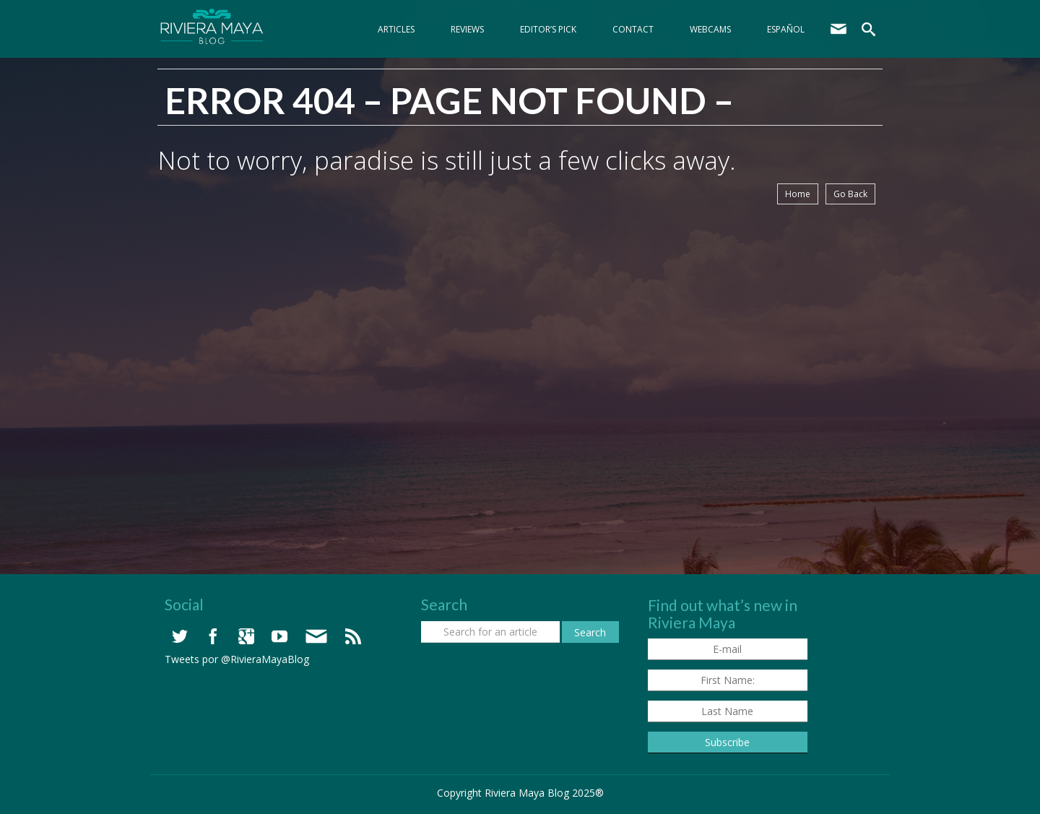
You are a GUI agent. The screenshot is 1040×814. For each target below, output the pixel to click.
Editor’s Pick (548, 29)
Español (786, 29)
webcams (710, 29)
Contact (633, 29)
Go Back (850, 194)
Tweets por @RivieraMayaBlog (237, 659)
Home (797, 194)
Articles (396, 29)
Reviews (467, 29)
